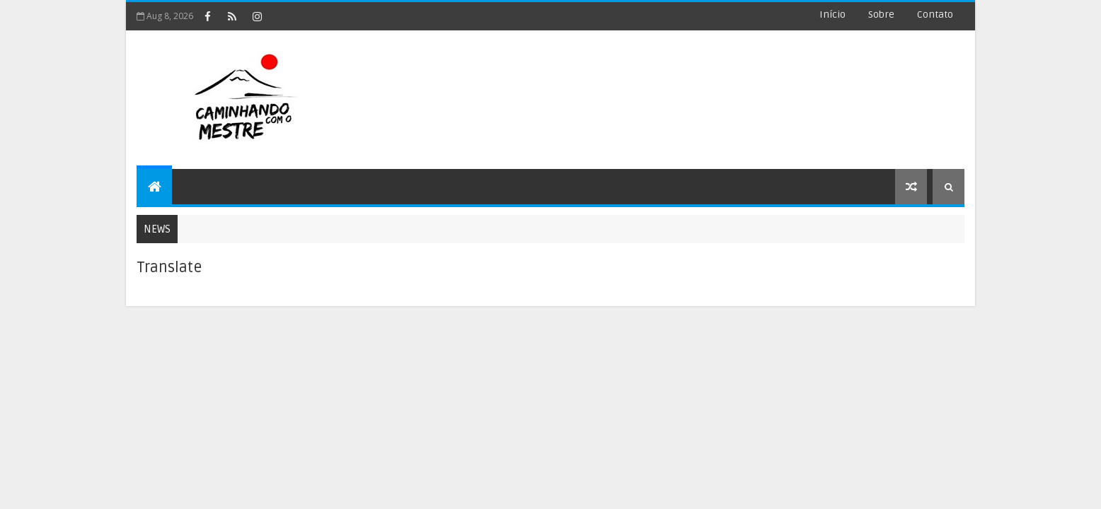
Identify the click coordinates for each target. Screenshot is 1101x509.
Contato (935, 14)
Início (832, 14)
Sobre (881, 14)
